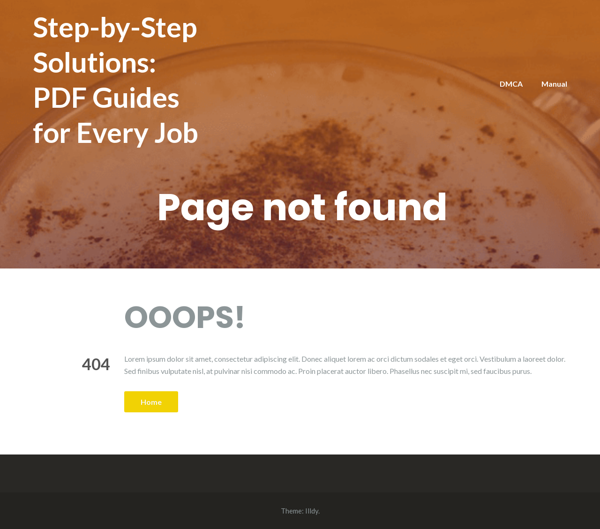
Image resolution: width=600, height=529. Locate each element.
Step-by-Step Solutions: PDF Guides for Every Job (115, 79)
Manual (554, 83)
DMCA (511, 83)
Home (151, 401)
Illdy (311, 511)
